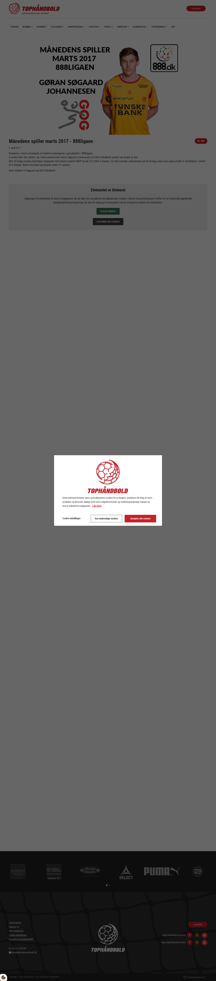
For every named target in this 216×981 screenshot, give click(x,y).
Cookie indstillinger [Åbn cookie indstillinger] (71, 518)
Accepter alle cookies (140, 518)
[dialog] (108, 490)
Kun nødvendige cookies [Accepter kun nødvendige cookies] (106, 518)
